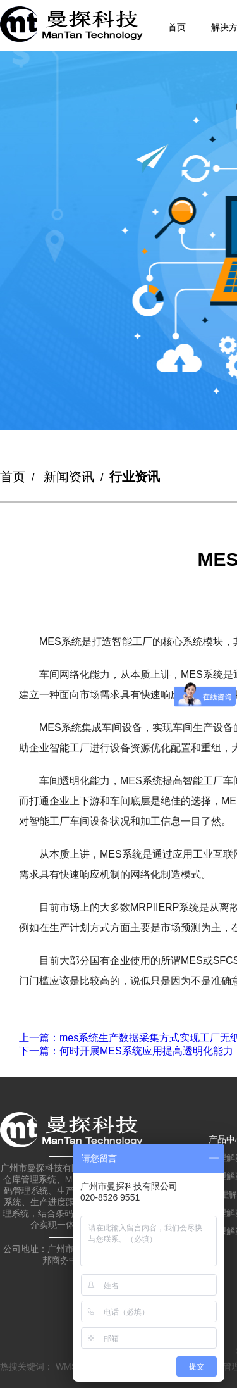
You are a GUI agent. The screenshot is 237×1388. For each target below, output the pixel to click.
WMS (66, 1366)
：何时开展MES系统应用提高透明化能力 (126, 1051)
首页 (177, 27)
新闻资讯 (69, 477)
